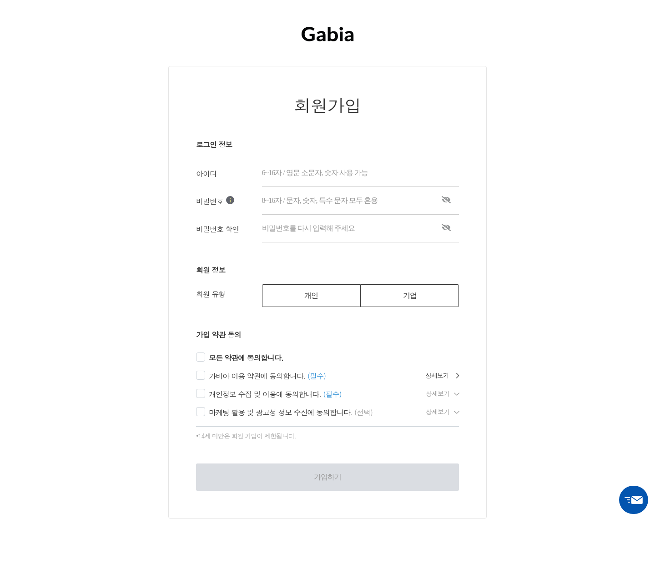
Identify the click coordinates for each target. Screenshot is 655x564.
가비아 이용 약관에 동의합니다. (257, 376)
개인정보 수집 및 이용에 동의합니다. (265, 394)
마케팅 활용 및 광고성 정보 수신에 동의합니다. (281, 412)
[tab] (311, 295)
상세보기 (442, 375)
